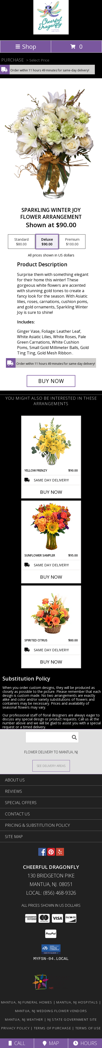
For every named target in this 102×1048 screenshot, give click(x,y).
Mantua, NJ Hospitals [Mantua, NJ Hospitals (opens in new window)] (77, 1002)
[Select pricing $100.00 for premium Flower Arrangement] (72, 242)
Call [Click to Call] (17, 1043)
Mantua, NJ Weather (24, 1019)
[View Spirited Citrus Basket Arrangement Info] (51, 612)
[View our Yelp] (60, 854)
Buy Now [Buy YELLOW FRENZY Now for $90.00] (51, 492)
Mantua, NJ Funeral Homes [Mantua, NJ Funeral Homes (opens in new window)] (26, 1002)
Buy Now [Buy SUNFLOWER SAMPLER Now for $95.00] (51, 577)
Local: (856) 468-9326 (51, 892)
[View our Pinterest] (51, 854)
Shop (25, 46)
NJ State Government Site (72, 1019)
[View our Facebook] (42, 854)
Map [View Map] (51, 1043)
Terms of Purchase (52, 1028)
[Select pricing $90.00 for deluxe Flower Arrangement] (47, 242)
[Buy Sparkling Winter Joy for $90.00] (51, 381)
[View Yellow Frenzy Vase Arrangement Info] (51, 442)
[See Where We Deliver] (51, 765)
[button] (51, 949)
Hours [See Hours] (85, 1043)
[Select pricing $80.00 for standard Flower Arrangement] (21, 242)
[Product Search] (52, 737)
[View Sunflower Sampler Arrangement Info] (51, 527)
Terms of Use (88, 1028)
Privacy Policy (15, 1028)
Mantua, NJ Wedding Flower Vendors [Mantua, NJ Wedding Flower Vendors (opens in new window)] (51, 1011)
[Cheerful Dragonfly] (50, 33)
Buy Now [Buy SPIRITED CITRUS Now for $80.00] (51, 662)
